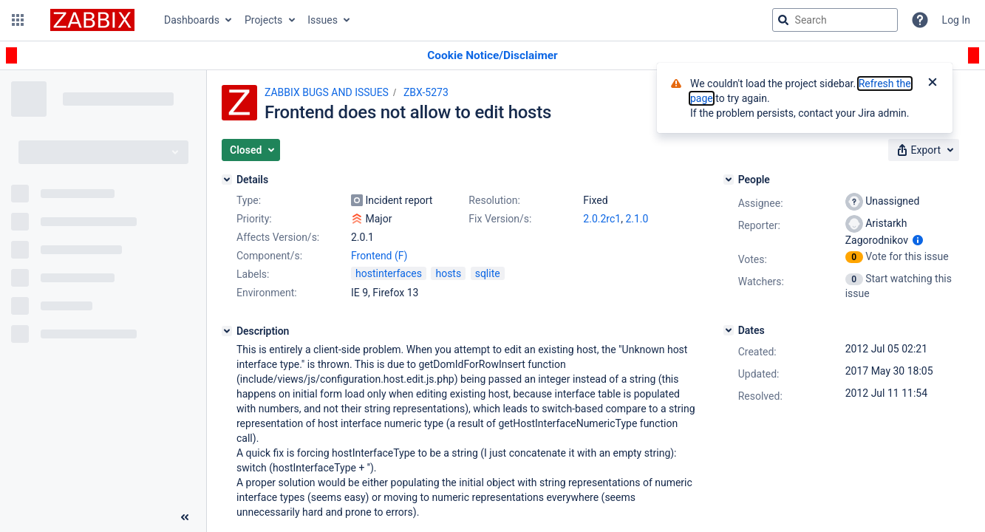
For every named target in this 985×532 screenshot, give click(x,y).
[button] (17, 20)
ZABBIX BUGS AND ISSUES (327, 92)
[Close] (932, 83)
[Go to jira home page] (92, 20)
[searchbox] (835, 20)
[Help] (920, 20)
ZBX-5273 (426, 92)
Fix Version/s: (499, 219)
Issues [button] (322, 20)
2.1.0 (636, 219)
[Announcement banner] (492, 55)
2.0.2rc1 (602, 219)
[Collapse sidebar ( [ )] (185, 517)
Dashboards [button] (191, 20)
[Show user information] (918, 240)
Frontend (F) (379, 256)
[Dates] (728, 330)
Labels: (252, 274)
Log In (956, 20)
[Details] (227, 179)
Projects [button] (263, 20)
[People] (728, 179)
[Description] (227, 331)
